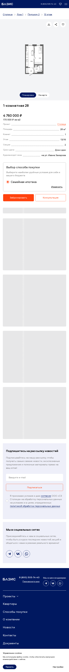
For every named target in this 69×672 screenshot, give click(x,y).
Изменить (56, 186)
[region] (34, 15)
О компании (11, 619)
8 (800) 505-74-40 (48, 4)
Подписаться (34, 487)
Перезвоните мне (31, 581)
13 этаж (48, 14)
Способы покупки (15, 612)
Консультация (50, 197)
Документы (11, 643)
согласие (46, 495)
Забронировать (18, 197)
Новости (9, 627)
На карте (43, 95)
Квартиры (10, 604)
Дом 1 (20, 14)
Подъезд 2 (34, 14)
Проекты (9, 596)
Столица (7, 14)
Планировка (28, 95)
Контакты (9, 635)
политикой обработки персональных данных (35, 506)
